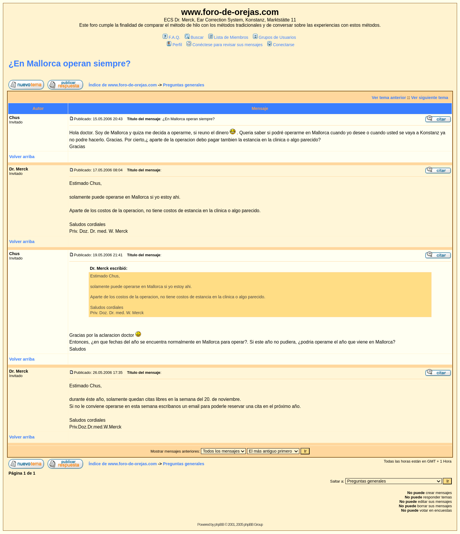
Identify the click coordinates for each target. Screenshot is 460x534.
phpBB (219, 524)
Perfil (174, 44)
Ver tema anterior (389, 97)
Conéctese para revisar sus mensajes (224, 44)
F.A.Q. (171, 37)
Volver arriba (21, 156)
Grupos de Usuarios (274, 37)
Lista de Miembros (228, 37)
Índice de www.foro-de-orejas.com (123, 85)
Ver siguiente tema (429, 97)
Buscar (194, 37)
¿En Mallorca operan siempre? (70, 63)
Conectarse (281, 44)
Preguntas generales (183, 85)
